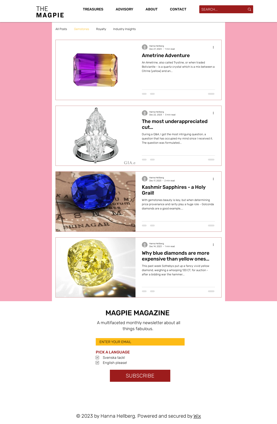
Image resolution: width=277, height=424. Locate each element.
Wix (197, 416)
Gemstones (81, 29)
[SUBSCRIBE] (140, 376)
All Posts (61, 29)
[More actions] (214, 47)
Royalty (101, 29)
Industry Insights (124, 29)
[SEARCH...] (219, 9)
